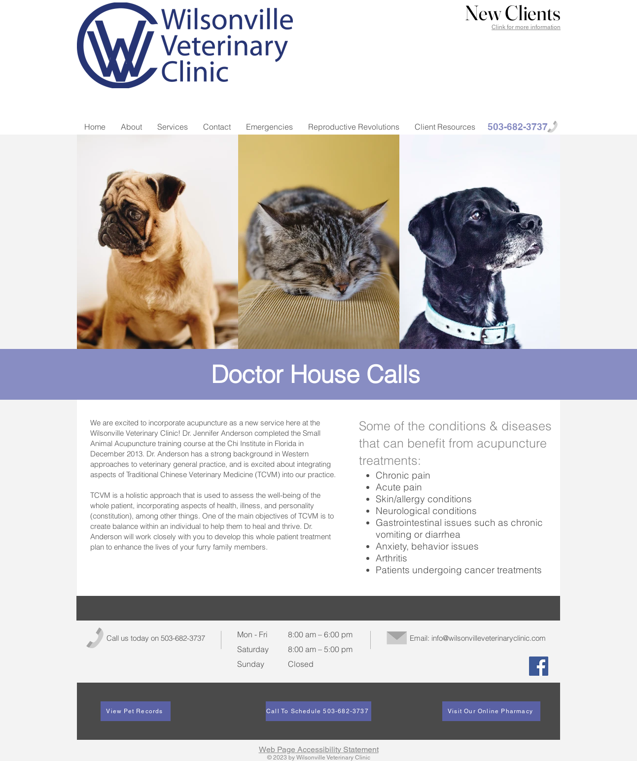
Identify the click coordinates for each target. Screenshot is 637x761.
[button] (512, 13)
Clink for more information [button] (526, 27)
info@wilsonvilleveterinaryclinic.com (488, 638)
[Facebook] (538, 666)
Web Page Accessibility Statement (319, 749)
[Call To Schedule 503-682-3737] (318, 711)
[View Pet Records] (136, 711)
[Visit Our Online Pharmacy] (491, 711)
